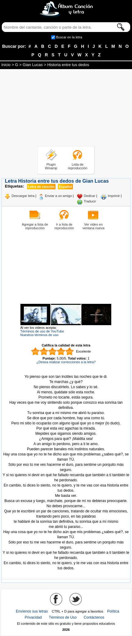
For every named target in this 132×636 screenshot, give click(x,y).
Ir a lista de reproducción (64, 226)
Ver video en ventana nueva (93, 226)
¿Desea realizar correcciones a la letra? (65, 362)
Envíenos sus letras (32, 611)
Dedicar (89, 196)
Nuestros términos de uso (39, 335)
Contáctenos (94, 617)
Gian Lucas (33, 64)
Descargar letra (23, 196)
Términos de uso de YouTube (42, 331)
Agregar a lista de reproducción (35, 226)
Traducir (90, 201)
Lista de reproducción (77, 166)
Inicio (5, 64)
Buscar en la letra (69, 37)
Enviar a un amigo (58, 196)
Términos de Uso (63, 617)
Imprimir (114, 196)
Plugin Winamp (51, 166)
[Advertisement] (66, 108)
